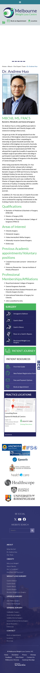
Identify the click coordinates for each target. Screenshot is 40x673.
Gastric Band (18, 320)
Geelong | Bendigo (28, 660)
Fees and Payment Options (22, 380)
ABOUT (10, 545)
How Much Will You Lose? (15, 572)
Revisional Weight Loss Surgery (21, 341)
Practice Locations (18, 394)
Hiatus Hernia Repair (13, 604)
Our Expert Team (19, 66)
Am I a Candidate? (12, 569)
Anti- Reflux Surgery (13, 601)
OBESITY (10, 559)
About (10, 66)
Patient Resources (18, 359)
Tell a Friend (19, 657)
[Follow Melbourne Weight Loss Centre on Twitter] (15, 519)
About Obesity (11, 566)
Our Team (10, 555)
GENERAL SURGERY (14, 608)
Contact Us (31, 657)
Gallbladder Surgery (13, 612)
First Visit (10, 641)
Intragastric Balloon (20, 314)
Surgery (11, 307)
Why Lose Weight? (13, 563)
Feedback (8, 657)
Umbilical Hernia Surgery (14, 618)
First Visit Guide (19, 367)
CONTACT (11, 631)
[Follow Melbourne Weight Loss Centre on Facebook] (24, 519)
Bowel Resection (12, 624)
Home (4, 66)
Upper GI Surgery (14, 596)
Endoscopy (10, 626)
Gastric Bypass (12, 589)
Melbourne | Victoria (12, 660)
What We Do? (11, 549)
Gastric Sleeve (18, 327)
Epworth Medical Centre (15, 416)
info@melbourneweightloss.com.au (38, 368)
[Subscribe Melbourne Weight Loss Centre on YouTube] (19, 519)
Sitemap (33, 655)
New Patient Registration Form (24, 373)
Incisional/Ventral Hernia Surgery (17, 621)
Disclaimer (15, 655)
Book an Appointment (21, 387)
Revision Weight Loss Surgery (16, 592)
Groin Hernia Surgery (14, 615)
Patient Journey (23, 350)
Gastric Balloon (12, 581)
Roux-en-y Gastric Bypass (22, 334)
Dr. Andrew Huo (12, 552)
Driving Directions (26, 424)
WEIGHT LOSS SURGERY (16, 576)
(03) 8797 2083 (27, 421)
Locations (10, 638)
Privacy (24, 655)
